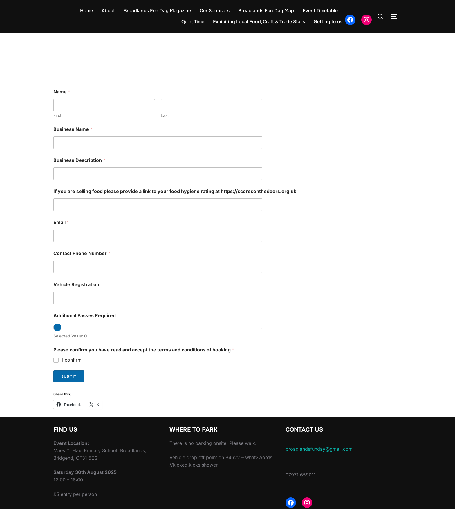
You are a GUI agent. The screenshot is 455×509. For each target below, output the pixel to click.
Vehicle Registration (76, 284)
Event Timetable (320, 11)
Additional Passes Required (84, 315)
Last (165, 115)
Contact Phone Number (81, 253)
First (57, 115)
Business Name (72, 129)
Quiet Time (192, 22)
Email (61, 222)
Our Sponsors (215, 11)
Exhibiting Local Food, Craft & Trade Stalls (259, 22)
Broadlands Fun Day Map (266, 11)
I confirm (72, 360)
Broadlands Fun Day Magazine (157, 11)
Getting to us (328, 22)
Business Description (79, 160)
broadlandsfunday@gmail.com (319, 449)
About (108, 11)
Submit (68, 376)
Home (86, 11)
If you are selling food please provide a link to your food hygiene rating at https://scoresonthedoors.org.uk (174, 191)
